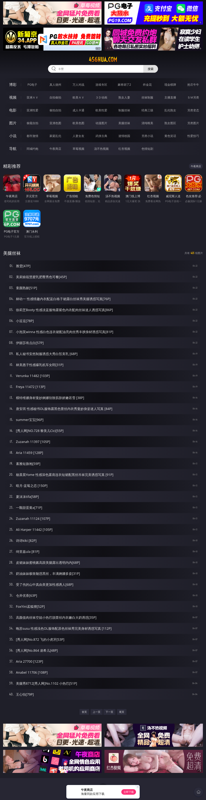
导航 (12, 148)
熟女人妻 (124, 97)
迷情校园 (124, 136)
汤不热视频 (101, 149)
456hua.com (103, 59)
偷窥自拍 (32, 123)
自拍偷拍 (55, 97)
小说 (12, 135)
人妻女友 (78, 136)
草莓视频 (78, 149)
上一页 (96, 712)
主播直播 (170, 97)
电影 (12, 110)
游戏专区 (101, 85)
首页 (84, 712)
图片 (12, 122)
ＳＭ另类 (193, 97)
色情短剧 (147, 149)
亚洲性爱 (32, 110)
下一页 (109, 712)
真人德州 (55, 85)
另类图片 (193, 123)
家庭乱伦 (55, 136)
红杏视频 (124, 149)
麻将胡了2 (124, 85)
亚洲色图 (55, 123)
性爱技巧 (193, 136)
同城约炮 (32, 149)
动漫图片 (101, 123)
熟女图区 (170, 123)
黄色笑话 (170, 136)
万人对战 (78, 85)
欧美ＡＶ (78, 97)
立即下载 (129, 792)
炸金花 (147, 85)
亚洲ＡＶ (32, 97)
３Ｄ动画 (101, 97)
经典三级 (147, 110)
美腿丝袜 (124, 123)
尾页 (121, 712)
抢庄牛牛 (193, 85)
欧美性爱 (101, 110)
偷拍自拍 (55, 110)
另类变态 (193, 110)
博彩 (12, 84)
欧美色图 (78, 123)
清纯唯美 (147, 123)
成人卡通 (78, 110)
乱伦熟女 (170, 110)
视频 (12, 97)
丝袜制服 (147, 97)
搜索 (151, 69)
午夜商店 (55, 149)
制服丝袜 (124, 110)
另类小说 (147, 136)
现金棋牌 (170, 85)
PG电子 (32, 85)
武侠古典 (101, 136)
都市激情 (32, 136)
